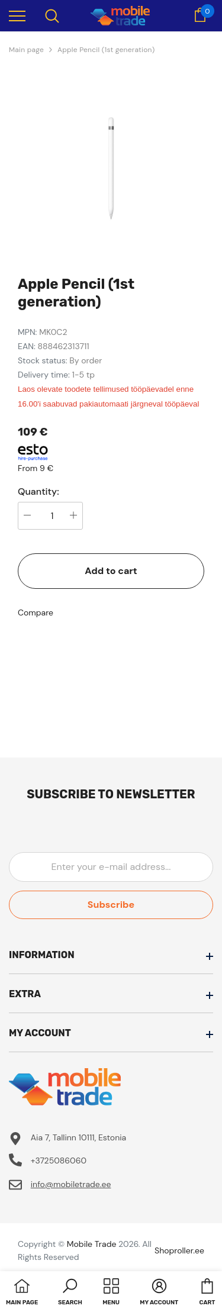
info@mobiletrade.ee (71, 1184)
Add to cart (111, 571)
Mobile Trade (92, 1244)
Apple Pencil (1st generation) (106, 49)
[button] (70, 1293)
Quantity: (38, 492)
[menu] (17, 15)
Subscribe (111, 904)
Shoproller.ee (179, 1250)
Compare (35, 612)
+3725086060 (58, 1160)
